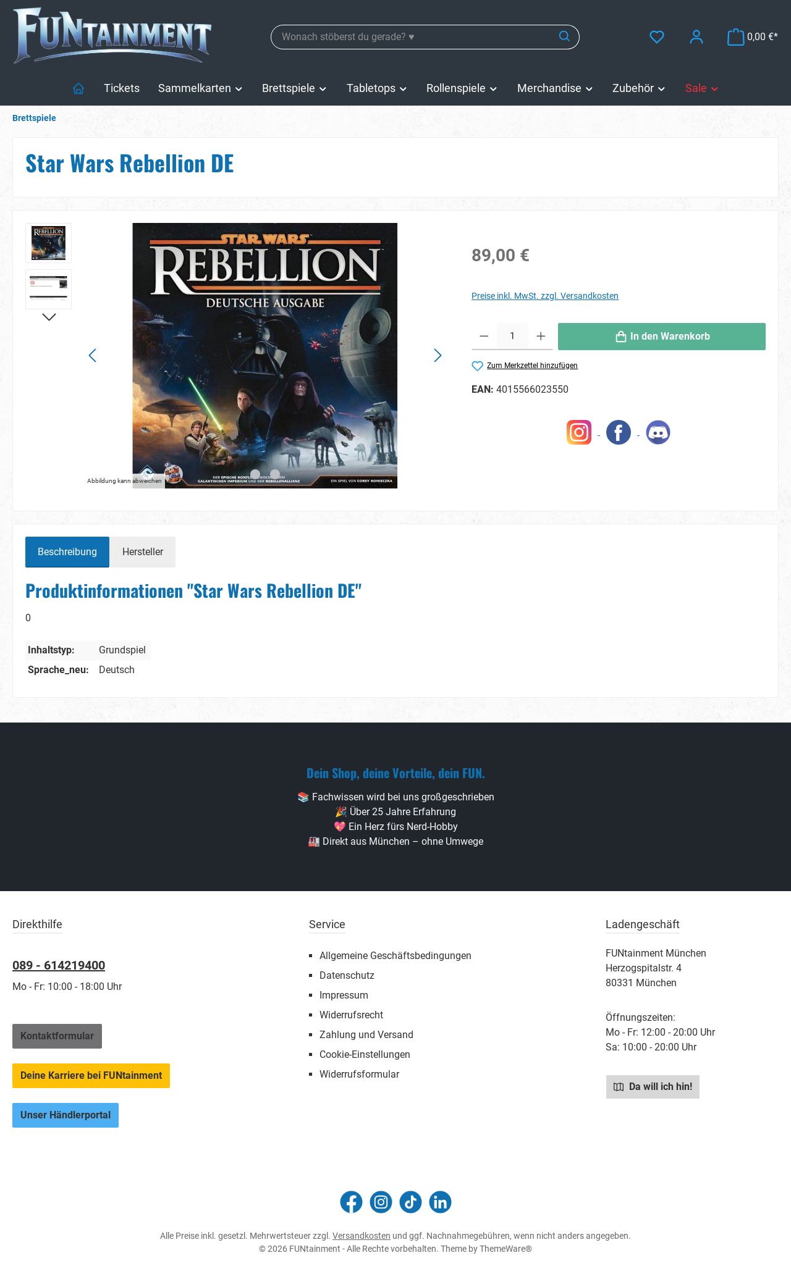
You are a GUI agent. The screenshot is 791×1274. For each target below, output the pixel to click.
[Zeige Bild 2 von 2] (275, 474)
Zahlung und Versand (366, 1035)
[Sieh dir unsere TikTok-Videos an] (411, 1202)
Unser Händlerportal (65, 1115)
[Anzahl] (512, 336)
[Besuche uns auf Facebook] (351, 1202)
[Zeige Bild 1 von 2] (255, 474)
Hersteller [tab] (142, 552)
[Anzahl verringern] (484, 336)
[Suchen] (565, 37)
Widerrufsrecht (351, 1015)
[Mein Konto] (696, 36)
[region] (236, 355)
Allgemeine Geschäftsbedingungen (395, 956)
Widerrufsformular (359, 1074)
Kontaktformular (57, 1036)
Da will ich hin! (653, 1086)
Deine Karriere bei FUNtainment (91, 1075)
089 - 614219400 (58, 965)
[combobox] (411, 37)
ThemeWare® (506, 1249)
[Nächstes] (437, 355)
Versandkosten (361, 1236)
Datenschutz (346, 975)
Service (327, 924)
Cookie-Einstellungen (364, 1054)
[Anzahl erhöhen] (541, 336)
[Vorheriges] (93, 355)
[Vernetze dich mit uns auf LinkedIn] (440, 1202)
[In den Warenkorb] (662, 336)
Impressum (343, 995)
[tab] (67, 552)
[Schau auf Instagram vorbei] (381, 1202)
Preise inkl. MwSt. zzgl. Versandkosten (545, 296)
